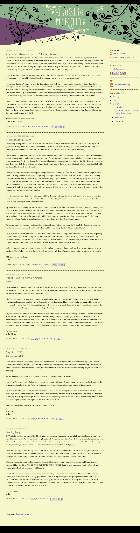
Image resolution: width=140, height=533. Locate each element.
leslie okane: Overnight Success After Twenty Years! (32, 54)
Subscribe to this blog (122, 85)
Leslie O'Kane (119, 53)
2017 (115, 97)
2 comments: (44, 499)
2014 (115, 100)
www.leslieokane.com (118, 69)
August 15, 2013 (14, 352)
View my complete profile (122, 57)
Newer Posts (10, 509)
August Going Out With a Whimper (24, 277)
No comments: (45, 126)
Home (59, 509)
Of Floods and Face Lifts (18, 139)
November (119, 107)
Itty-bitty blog (13, 432)
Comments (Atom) (22, 514)
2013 (115, 104)
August (118, 121)
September (119, 117)
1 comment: (44, 339)
